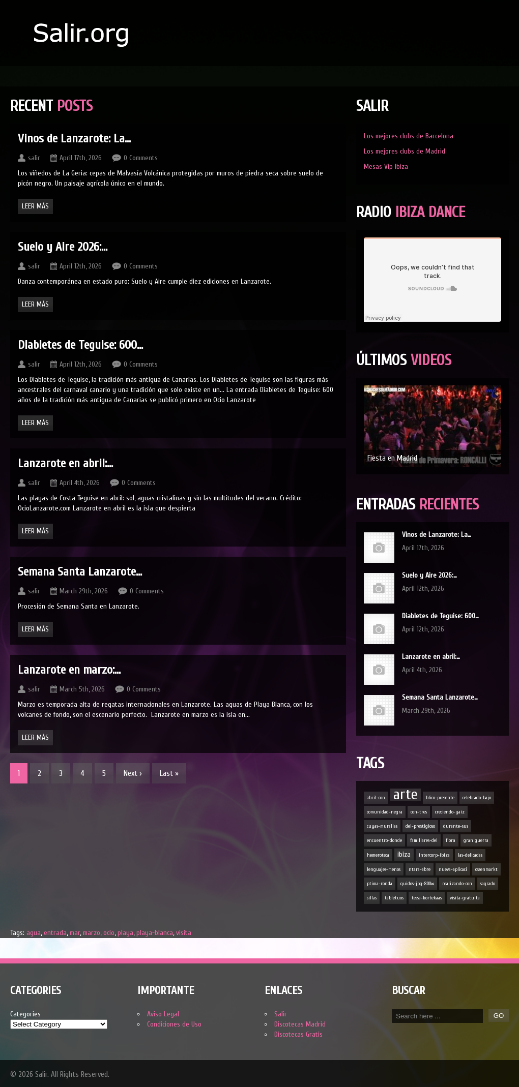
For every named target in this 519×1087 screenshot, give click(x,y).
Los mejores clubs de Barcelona (408, 136)
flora (450, 840)
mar (75, 932)
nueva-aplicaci (453, 869)
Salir (280, 1014)
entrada (55, 932)
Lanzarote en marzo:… (69, 670)
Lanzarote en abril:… (431, 656)
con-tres (419, 812)
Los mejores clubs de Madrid (404, 151)
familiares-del (424, 840)
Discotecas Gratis (298, 1034)
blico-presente (440, 798)
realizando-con (457, 884)
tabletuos (394, 898)
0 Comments (141, 158)
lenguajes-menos (383, 869)
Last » (169, 773)
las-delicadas (470, 855)
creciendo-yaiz (450, 812)
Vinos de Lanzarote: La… (436, 534)
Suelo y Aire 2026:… (429, 575)
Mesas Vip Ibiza (386, 166)
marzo (91, 932)
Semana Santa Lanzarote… (440, 697)
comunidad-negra (384, 812)
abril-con (376, 798)
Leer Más (35, 206)
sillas (372, 898)
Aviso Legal (163, 1014)
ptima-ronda (379, 884)
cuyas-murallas (382, 826)
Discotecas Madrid (300, 1024)
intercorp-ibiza (434, 855)
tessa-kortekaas (427, 898)
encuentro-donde (384, 840)
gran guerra (476, 840)
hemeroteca (378, 855)
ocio (108, 932)
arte (405, 795)
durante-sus (455, 826)
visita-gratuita (465, 898)
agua (33, 932)
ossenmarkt (486, 869)
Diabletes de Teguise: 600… (440, 616)
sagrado (487, 884)
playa (125, 932)
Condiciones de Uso (174, 1024)
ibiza (404, 854)
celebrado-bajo (477, 798)
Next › (133, 773)
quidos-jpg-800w (417, 884)
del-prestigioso (420, 826)
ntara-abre (419, 869)
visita (183, 932)
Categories (25, 1014)
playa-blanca (154, 932)
